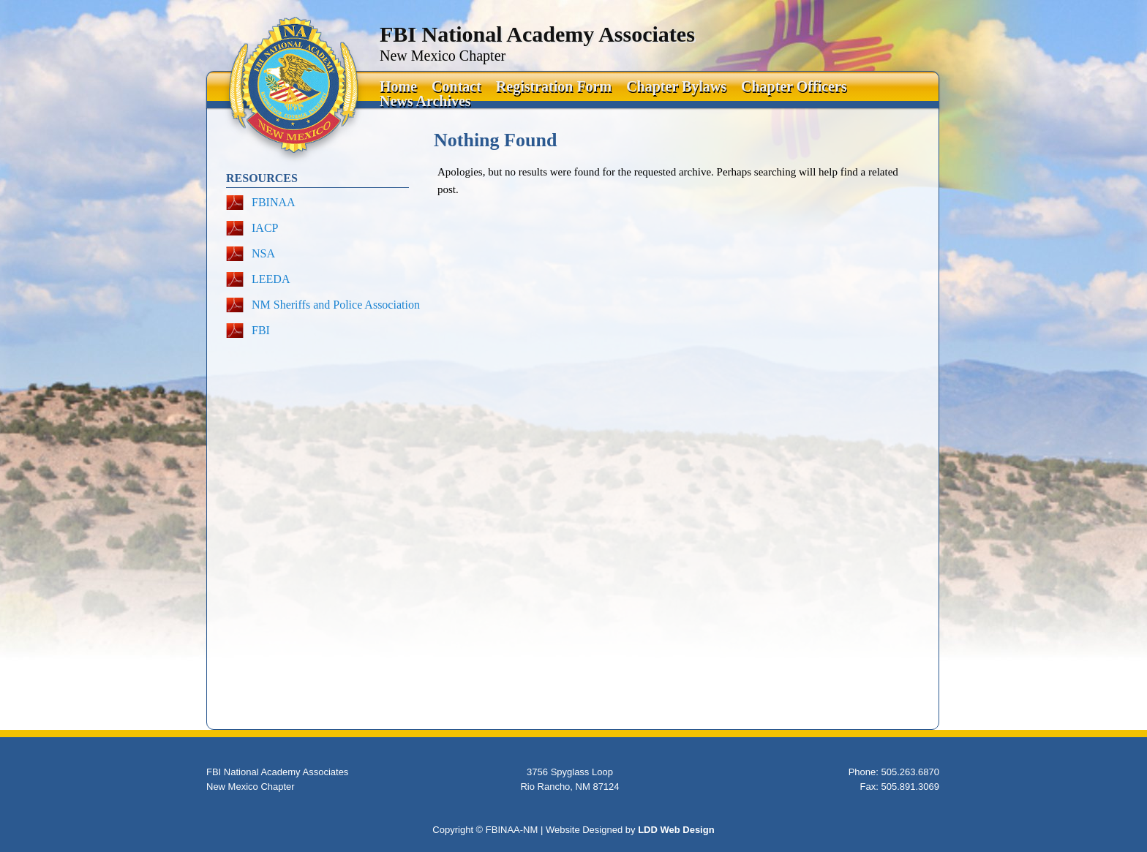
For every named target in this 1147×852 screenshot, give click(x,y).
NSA (263, 253)
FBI (261, 330)
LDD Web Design (676, 829)
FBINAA (274, 202)
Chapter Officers (794, 86)
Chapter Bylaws (676, 86)
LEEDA (271, 279)
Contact (456, 86)
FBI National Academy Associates (537, 34)
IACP (265, 228)
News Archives (425, 101)
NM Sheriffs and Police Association (336, 304)
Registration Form (554, 86)
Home (398, 86)
